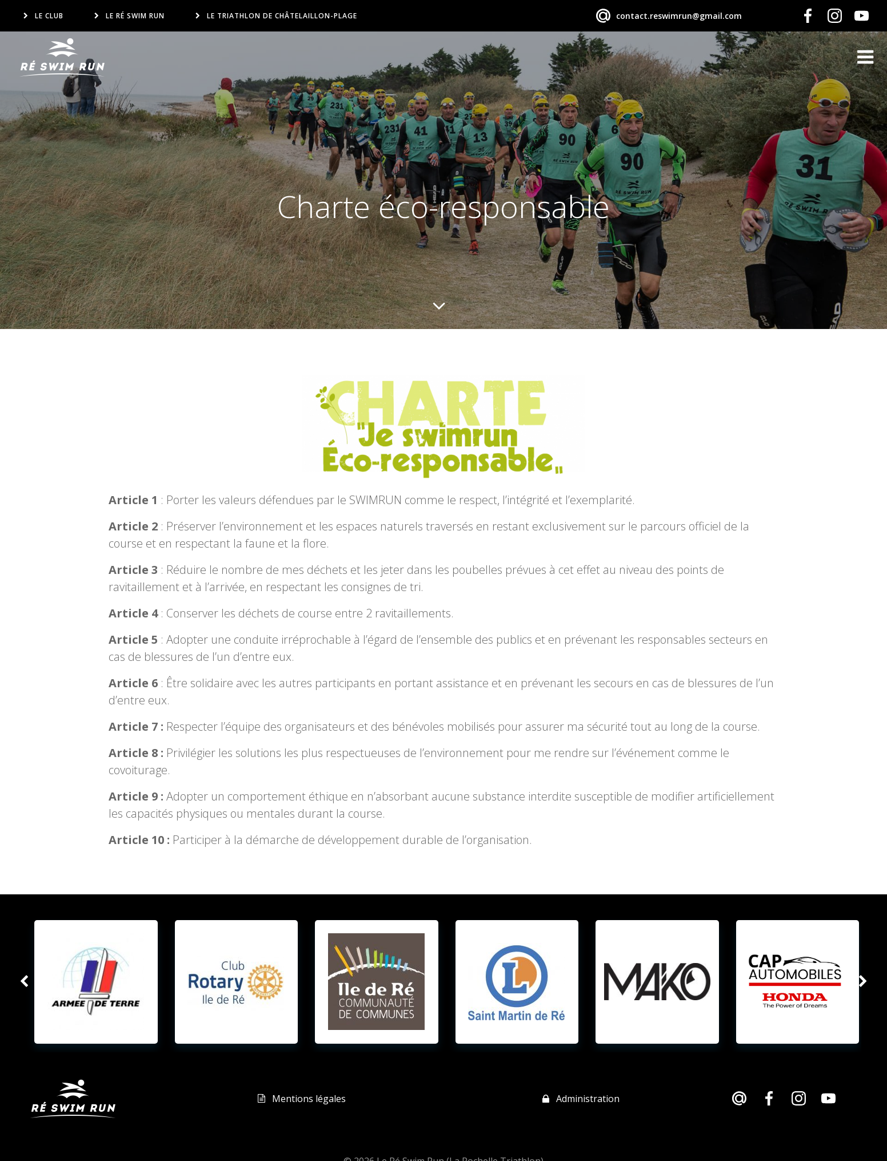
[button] (24, 981)
